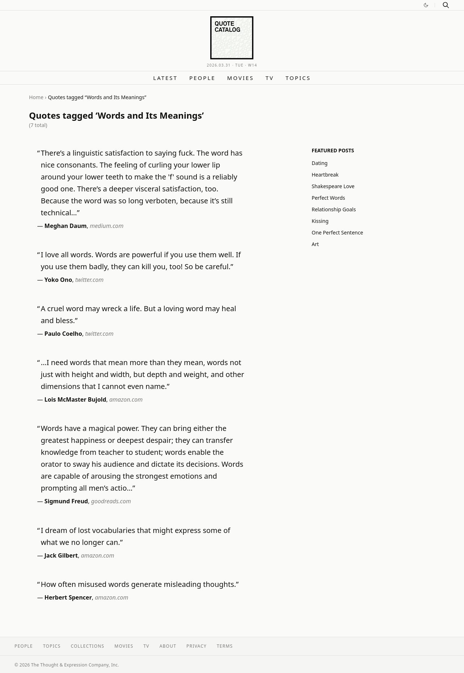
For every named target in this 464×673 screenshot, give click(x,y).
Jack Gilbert (61, 555)
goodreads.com (111, 501)
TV (269, 77)
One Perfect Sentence (337, 232)
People (202, 77)
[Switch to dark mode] (426, 5)
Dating (320, 163)
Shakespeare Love (333, 186)
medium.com (107, 226)
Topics (298, 77)
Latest (165, 77)
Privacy (196, 646)
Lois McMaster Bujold (75, 399)
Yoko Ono (58, 280)
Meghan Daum (66, 226)
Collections (87, 646)
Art (315, 244)
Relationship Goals (334, 209)
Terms (225, 646)
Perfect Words (328, 197)
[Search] (446, 5)
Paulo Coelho (63, 334)
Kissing (320, 220)
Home (36, 97)
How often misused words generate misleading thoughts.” (140, 584)
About (168, 646)
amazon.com (126, 399)
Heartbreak (325, 174)
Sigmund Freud (66, 501)
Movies (240, 77)
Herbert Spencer (68, 597)
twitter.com (89, 280)
